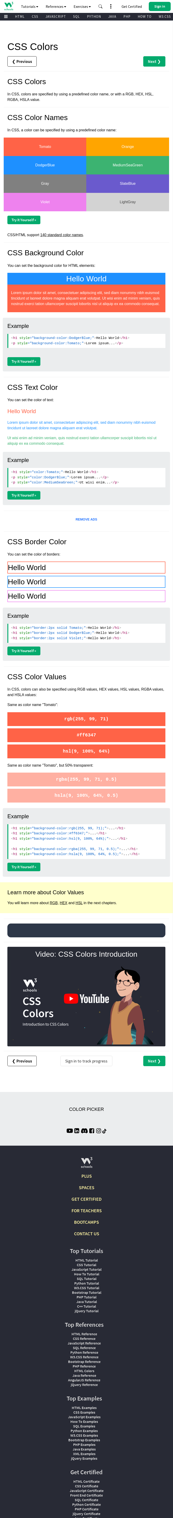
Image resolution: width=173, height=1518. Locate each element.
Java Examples (84, 1449)
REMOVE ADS (86, 519)
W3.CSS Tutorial (86, 1288)
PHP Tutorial (86, 1297)
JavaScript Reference (84, 1343)
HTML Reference (84, 1334)
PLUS (86, 1176)
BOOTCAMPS (86, 1222)
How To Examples (84, 1421)
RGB (54, 903)
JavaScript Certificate (87, 1490)
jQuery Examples (84, 1458)
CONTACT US (86, 1233)
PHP (127, 16)
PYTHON (94, 16)
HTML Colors (84, 1370)
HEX (63, 903)
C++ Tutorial (86, 1306)
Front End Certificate (86, 1495)
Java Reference (84, 1375)
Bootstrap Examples (84, 1440)
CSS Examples (84, 1412)
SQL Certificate (86, 1499)
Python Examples (84, 1430)
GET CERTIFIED (87, 1199)
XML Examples (84, 1453)
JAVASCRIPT (55, 16)
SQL (76, 16)
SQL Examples (84, 1426)
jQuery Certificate (86, 1513)
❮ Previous (22, 61)
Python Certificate (86, 1504)
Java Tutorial (86, 1301)
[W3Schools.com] (86, 1164)
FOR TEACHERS (87, 1210)
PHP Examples (84, 1444)
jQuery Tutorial (86, 1311)
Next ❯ (154, 61)
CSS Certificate (86, 1486)
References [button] (56, 6)
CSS (35, 16)
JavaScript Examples (84, 1417)
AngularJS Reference (84, 1380)
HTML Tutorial (86, 1260)
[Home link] (8, 6)
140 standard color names (61, 235)
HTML (20, 16)
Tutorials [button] (29, 6)
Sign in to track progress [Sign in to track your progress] (86, 1061)
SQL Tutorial (86, 1278)
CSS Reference (84, 1338)
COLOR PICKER (86, 1109)
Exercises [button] (82, 6)
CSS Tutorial (86, 1264)
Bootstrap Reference (84, 1361)
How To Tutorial (86, 1274)
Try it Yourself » (24, 219)
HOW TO (145, 16)
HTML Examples (84, 1407)
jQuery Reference (84, 1384)
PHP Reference (84, 1366)
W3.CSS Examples (84, 1435)
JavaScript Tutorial (86, 1269)
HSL (79, 903)
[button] (100, 6)
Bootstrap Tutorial (86, 1292)
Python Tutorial (86, 1283)
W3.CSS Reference (84, 1357)
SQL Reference (84, 1347)
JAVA (112, 16)
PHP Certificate (86, 1509)
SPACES (86, 1187)
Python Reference (84, 1352)
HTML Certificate (86, 1481)
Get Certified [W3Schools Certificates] (132, 6)
